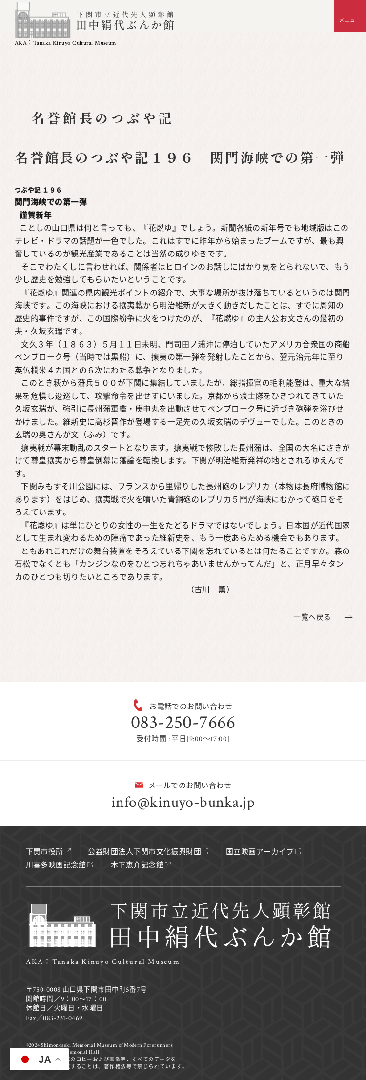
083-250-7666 (183, 722)
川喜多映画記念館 (56, 865)
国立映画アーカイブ (260, 852)
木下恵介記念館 (137, 865)
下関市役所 (44, 852)
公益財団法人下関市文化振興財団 (144, 852)
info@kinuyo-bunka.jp (183, 802)
